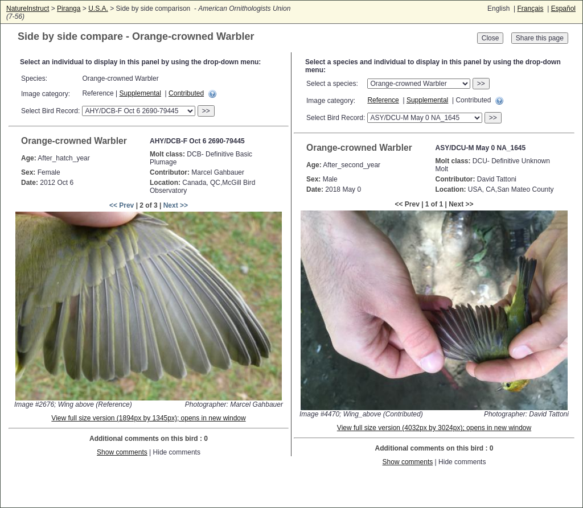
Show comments (122, 452)
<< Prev (121, 205)
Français (530, 9)
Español (563, 9)
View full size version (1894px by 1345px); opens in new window (148, 418)
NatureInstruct (27, 9)
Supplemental (140, 93)
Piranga (68, 9)
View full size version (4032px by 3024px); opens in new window (434, 428)
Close (490, 38)
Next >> (175, 205)
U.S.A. (98, 9)
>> (206, 111)
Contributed (186, 93)
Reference (383, 100)
